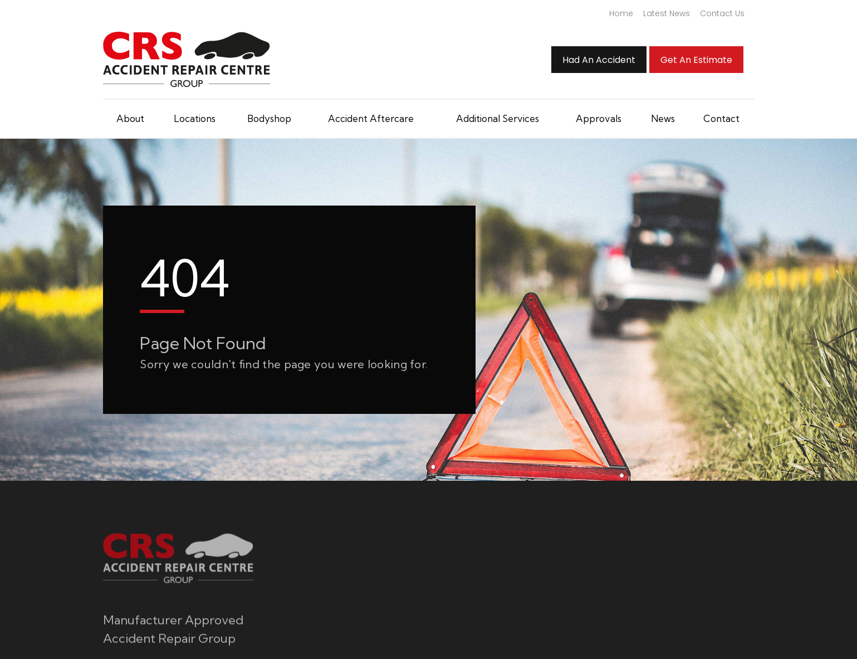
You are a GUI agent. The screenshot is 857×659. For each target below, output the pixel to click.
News (663, 118)
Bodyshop (269, 118)
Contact (721, 118)
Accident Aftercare (371, 118)
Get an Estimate (696, 59)
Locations (195, 118)
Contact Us (722, 13)
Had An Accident (598, 59)
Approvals (598, 118)
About (130, 118)
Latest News (666, 13)
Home (621, 13)
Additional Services (497, 118)
